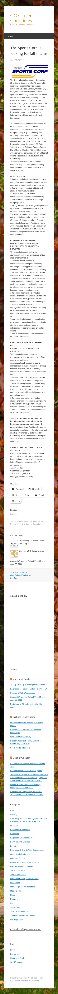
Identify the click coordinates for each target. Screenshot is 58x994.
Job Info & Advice (36, 522)
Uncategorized (16, 919)
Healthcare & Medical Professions (24, 862)
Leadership (15, 883)
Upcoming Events (21, 679)
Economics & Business (20, 829)
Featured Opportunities (24, 717)
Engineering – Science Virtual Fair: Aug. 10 (28, 689)
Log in (12, 950)
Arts (12, 810)
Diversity (14, 825)
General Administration (20, 854)
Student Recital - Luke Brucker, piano (26, 771)
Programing (15, 899)
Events (26, 522)
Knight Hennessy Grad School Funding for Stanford (20, 575)
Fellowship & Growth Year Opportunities (27, 850)
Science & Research (19, 911)
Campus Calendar (21, 758)
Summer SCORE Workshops (31, 551)
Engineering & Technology (21, 838)
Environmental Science (20, 842)
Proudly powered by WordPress (23, 978)
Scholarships (15, 907)
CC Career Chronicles (21, 18)
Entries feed (15, 954)
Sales (12, 903)
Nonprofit (14, 524)
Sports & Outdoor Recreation (29, 524)
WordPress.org (16, 962)
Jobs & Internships (18, 874)
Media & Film (15, 891)
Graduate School (17, 858)
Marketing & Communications (22, 887)
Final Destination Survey (20, 737)
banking (13, 814)
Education (14, 834)
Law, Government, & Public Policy (24, 879)
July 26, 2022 (16, 60)
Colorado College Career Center (25, 929)
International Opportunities (21, 866)
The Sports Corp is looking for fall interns (27, 685)
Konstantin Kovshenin (30, 981)
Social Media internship (20, 748)
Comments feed (17, 958)
